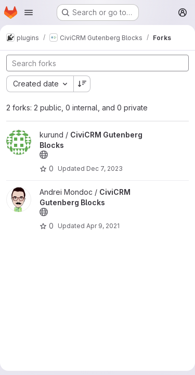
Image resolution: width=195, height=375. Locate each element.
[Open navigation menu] (28, 12)
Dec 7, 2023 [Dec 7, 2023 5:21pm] (104, 168)
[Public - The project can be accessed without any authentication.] (44, 155)
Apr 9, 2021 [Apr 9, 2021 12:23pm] (103, 226)
